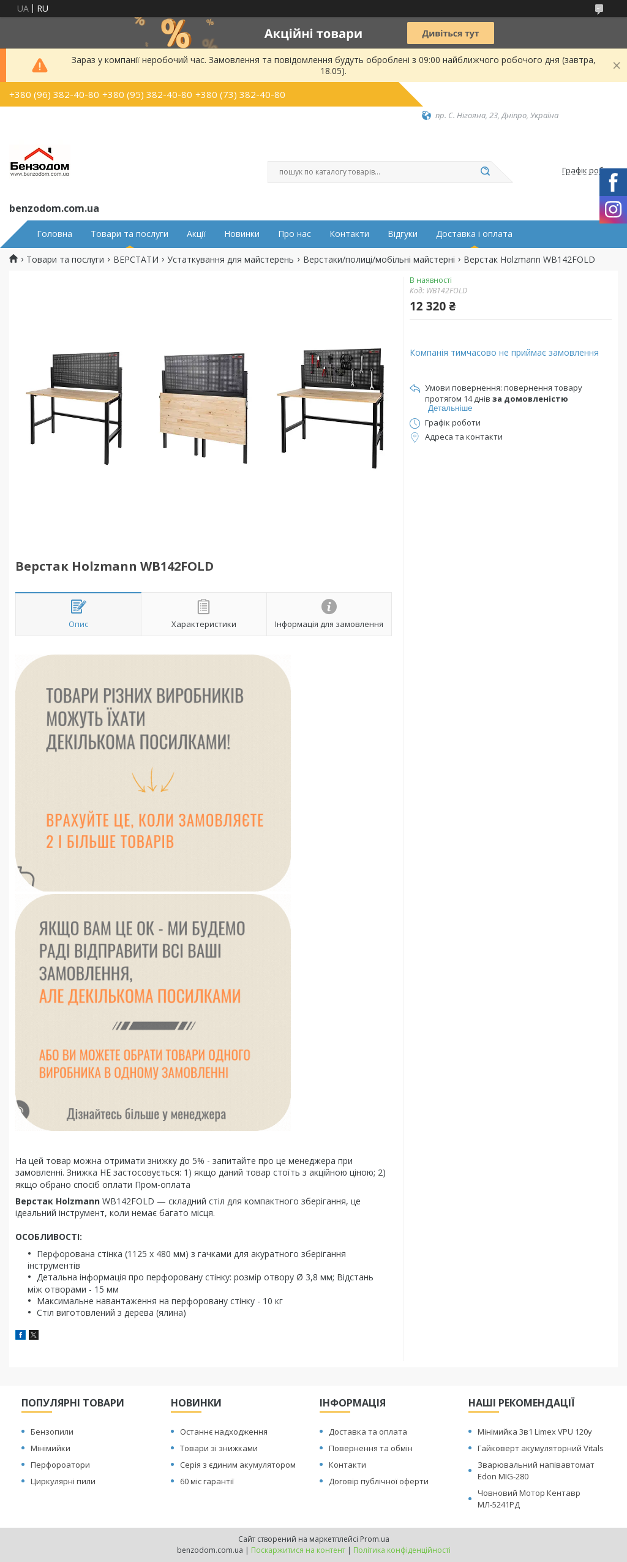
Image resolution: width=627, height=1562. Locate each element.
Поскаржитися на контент (298, 1550)
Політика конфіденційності (402, 1550)
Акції (196, 234)
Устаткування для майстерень (230, 259)
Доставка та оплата (368, 1431)
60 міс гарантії (207, 1481)
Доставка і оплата (474, 234)
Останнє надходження (224, 1431)
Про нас (294, 234)
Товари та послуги (129, 234)
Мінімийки (50, 1448)
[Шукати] (485, 172)
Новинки (242, 234)
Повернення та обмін (371, 1448)
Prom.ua (374, 1539)
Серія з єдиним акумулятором (238, 1464)
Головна (54, 234)
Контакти (349, 234)
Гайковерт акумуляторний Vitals (541, 1448)
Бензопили (52, 1431)
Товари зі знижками (219, 1448)
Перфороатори (60, 1464)
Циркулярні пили (63, 1481)
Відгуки (403, 234)
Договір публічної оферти (379, 1481)
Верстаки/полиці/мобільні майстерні (379, 259)
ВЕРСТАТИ (136, 259)
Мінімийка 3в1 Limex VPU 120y (535, 1431)
